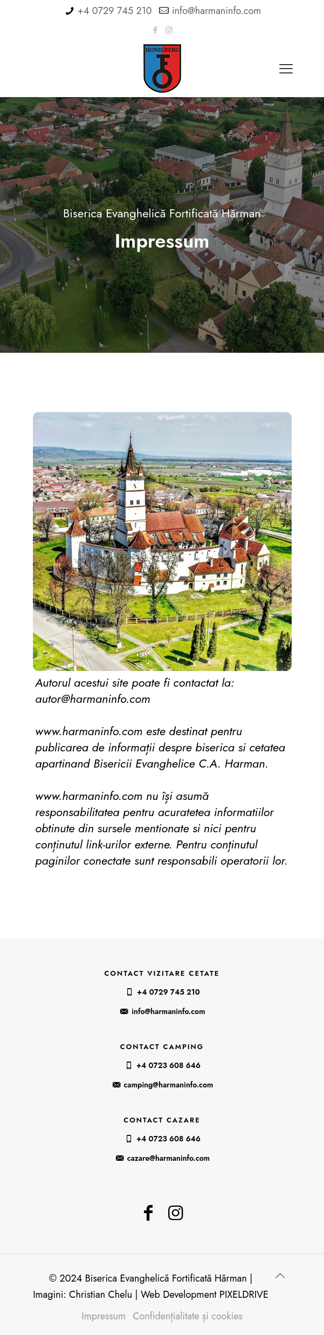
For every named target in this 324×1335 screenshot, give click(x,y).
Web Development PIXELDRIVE (204, 1295)
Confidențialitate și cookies (188, 1316)
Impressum (103, 1316)
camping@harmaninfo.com (168, 1084)
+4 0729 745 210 (115, 11)
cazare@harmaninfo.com (168, 1158)
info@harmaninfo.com (216, 11)
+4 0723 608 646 (168, 1065)
